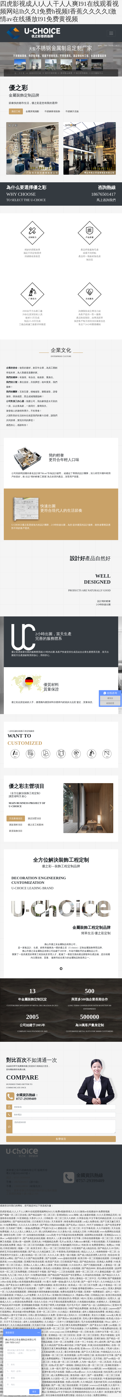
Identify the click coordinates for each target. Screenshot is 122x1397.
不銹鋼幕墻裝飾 (52, 111)
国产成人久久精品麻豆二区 (42, 1251)
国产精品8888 (89, 1268)
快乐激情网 (44, 1378)
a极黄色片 (64, 1288)
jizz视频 (113, 1325)
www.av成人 (101, 1288)
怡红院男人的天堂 (113, 1372)
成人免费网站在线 (60, 1375)
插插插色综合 (103, 1388)
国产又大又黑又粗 (90, 1352)
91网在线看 (93, 1231)
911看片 (47, 1282)
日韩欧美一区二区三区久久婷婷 (60, 1218)
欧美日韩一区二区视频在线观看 (94, 1258)
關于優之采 (17, 73)
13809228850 (21, 1186)
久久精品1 (63, 1312)
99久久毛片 (24, 1275)
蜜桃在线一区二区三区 (69, 1228)
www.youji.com (57, 1332)
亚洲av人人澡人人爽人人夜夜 (38, 1265)
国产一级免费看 (95, 1375)
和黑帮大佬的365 (79, 1378)
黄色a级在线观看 (105, 1268)
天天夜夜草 (57, 1221)
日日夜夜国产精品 (69, 1262)
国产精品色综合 (88, 1262)
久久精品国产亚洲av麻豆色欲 (59, 1345)
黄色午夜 (42, 1335)
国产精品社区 (85, 1358)
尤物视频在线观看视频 (53, 1382)
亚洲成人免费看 (105, 1262)
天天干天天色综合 (13, 1322)
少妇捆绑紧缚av (30, 1308)
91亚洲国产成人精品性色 (84, 1248)
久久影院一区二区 (60, 1378)
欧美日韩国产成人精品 (19, 1298)
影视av (15, 1282)
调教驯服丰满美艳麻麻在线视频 (43, 1292)
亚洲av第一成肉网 (22, 1241)
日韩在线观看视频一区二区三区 (98, 1238)
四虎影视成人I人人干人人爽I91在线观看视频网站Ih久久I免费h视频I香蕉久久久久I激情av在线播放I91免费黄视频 (59, 11)
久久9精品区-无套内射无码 (94, 1382)
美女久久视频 (98, 1315)
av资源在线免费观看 (23, 1302)
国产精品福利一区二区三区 (42, 1215)
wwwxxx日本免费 (98, 1385)
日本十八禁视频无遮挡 (68, 1322)
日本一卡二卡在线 (84, 1342)
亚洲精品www (111, 1235)
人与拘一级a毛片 (88, 1362)
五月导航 (98, 1358)
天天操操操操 (113, 1241)
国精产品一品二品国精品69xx (96, 1305)
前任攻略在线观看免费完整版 (60, 1395)
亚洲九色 (36, 1241)
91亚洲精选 (22, 1218)
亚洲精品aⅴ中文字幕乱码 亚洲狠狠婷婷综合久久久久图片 (75, 1392)
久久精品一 (50, 1322)
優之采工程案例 (35, 825)
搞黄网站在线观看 (94, 1235)
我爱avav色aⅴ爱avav (76, 1372)
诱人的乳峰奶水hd (48, 1231)
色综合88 (112, 1255)
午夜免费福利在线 (109, 1328)
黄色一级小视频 (68, 1255)
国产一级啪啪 (67, 1365)
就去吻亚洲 (76, 1318)
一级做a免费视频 (31, 1228)
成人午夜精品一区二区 (110, 1285)
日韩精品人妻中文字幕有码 (13, 1315)
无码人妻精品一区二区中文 (83, 1278)
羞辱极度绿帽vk (86, 1288)
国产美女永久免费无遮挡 (18, 1285)
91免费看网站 (11, 1225)
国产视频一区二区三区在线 (13, 1215)
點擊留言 (61, 1139)
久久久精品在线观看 (20, 1325)
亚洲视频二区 (50, 1318)
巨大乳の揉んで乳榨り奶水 (105, 1348)
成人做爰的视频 (88, 1215)
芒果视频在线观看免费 (83, 1388)
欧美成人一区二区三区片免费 (83, 1285)
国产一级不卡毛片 (90, 1282)
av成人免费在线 (91, 1221)
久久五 (59, 1352)
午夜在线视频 (98, 1241)
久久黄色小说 (65, 1231)
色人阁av (41, 1392)
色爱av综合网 (73, 1382)
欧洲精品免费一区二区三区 (51, 1328)
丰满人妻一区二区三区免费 (65, 1362)
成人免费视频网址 (51, 1358)
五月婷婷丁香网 (14, 1228)
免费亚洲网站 (100, 1395)
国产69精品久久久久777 (37, 1278)
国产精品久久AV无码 (108, 1248)
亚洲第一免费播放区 (94, 1292)
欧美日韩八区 (46, 1308)
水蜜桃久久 (102, 1302)
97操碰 (73, 1288)
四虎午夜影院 (52, 1245)
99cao (108, 1322)
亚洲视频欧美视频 (31, 1305)
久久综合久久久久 (33, 1318)
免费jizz (111, 1245)
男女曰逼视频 (61, 1265)
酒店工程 (15, 111)
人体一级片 (55, 1368)
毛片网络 (102, 1278)
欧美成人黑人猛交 (99, 1308)
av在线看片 (7, 1288)
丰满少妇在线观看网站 (99, 1345)
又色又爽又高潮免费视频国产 (74, 1325)
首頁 (9, 73)
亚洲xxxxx (86, 1348)
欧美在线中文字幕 (105, 1355)
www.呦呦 (74, 1215)
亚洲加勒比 (62, 1215)
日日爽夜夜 (85, 1315)
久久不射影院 (104, 1228)
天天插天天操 (39, 1325)
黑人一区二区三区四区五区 (57, 1248)
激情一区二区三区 (85, 1272)
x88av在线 (6, 1282)
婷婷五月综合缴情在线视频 (13, 1251)
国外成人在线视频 (71, 1268)
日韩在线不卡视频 (37, 1272)
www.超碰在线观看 (67, 1258)
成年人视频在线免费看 (93, 1312)
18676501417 (21, 1181)
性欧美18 (86, 1245)
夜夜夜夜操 (75, 1312)
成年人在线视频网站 (33, 1322)
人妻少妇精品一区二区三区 (33, 1255)
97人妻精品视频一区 (105, 1272)
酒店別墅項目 (34, 818)
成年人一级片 (113, 1292)
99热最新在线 (61, 1308)
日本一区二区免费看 (64, 1342)
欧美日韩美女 (61, 1285)
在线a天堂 (54, 1365)
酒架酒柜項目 (15, 825)
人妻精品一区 (110, 1265)
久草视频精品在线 (59, 1278)
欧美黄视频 (70, 1355)
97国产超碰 (81, 1345)
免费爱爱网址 (99, 1245)
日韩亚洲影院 (10, 1248)
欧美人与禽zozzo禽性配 (78, 1241)
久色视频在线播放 (86, 1302)
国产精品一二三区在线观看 (61, 1272)
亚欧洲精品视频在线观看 (44, 1298)
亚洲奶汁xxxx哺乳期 (91, 1368)
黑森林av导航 (83, 1295)
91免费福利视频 (39, 1275)
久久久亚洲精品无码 (107, 1215)
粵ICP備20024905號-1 (18, 1173)
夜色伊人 (51, 1238)
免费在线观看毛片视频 (71, 1292)
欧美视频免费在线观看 (30, 1282)
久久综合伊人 (76, 1265)
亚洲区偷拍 (100, 1338)
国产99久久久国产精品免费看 (29, 1258)
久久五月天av (44, 1295)
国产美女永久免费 (99, 1325)
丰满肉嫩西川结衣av (70, 1245)
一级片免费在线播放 (42, 1285)
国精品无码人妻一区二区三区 (89, 1365)
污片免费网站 (92, 1328)
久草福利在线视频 (92, 1275)
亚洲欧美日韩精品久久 (63, 1295)
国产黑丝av (63, 1318)
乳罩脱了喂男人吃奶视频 (53, 1305)
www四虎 (50, 1235)
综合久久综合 (41, 1302)
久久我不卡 (114, 1385)
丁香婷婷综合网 (69, 1358)
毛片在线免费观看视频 (92, 1322)
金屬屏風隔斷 (32, 111)
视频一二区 (24, 1248)
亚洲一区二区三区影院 (88, 1335)
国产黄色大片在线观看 (25, 1288)
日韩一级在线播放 (33, 1268)
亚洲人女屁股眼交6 (97, 1298)
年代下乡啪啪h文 (95, 1225)
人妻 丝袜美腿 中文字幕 (69, 1238)
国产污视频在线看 (93, 1265)
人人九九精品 (17, 1278)
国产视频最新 (114, 1278)
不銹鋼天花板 (72, 111)
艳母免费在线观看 (73, 1221)
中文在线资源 (95, 1378)
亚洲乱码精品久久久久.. (25, 1328)
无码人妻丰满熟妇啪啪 (94, 1318)
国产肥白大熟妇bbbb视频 (52, 1225)
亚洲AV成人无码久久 (67, 1315)
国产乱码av (72, 1225)
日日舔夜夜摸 (7, 1295)
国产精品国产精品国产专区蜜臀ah (65, 1275)
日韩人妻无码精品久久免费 (42, 1315)
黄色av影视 (73, 1348)
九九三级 (12, 1275)
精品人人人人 (88, 1251)
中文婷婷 (84, 1385)
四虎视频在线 (73, 1251)
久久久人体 (53, 1255)
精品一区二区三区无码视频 (30, 1245)
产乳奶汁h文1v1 (49, 1228)
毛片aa (62, 1241)
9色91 (83, 1298)
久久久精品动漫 (95, 1372)
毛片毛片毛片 (74, 1305)
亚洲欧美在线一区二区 (57, 1338)
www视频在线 (110, 1368)
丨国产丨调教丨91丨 (47, 1288)
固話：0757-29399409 (18, 1177)
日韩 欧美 (89, 1332)
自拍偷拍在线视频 (36, 1235)
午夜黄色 (61, 1251)
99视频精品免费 (50, 1241)
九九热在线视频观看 (16, 1292)
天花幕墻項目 (15, 818)
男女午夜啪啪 (108, 1335)
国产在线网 (51, 1258)
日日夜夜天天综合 (41, 1221)
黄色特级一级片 (78, 1375)
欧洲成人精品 (113, 1312)
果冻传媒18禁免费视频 (24, 1312)
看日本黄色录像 (72, 1352)
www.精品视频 (15, 1262)
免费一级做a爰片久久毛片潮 (66, 1282)
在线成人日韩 (80, 1231)
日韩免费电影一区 (74, 1332)
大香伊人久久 (36, 1218)
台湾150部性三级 (86, 1355)
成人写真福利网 (47, 1352)
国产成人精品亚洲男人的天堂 (92, 1255)
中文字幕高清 (89, 1228)
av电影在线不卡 (14, 1238)
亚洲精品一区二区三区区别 (62, 1335)
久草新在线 (82, 1218)
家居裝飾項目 (15, 831)
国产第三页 (42, 1365)
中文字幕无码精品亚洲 (100, 1218)
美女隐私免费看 (8, 1245)
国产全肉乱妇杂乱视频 (34, 1238)
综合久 (82, 1225)
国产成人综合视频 (71, 1368)
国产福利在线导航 (22, 1221)
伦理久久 (112, 1298)
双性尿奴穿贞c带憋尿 (69, 1298)
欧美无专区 (37, 1248)
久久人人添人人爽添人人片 (24, 1231)
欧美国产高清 (52, 1262)
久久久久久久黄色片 (29, 1225)
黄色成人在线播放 (52, 1268)
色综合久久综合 (84, 1395)
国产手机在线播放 (75, 1328)
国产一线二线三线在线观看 (65, 1385)
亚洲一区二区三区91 (47, 1312)
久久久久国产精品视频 (81, 1338)
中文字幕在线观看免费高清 (62, 1302)
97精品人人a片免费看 (26, 1295)
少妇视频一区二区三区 (52, 1355)
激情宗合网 (10, 1235)
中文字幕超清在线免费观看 (70, 1235)
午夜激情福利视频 (112, 1378)
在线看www (52, 1325)
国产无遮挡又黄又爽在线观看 (57, 1388)
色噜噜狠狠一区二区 (106, 1251)
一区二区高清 (105, 1362)
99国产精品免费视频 (78, 1308)
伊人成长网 (100, 1342)
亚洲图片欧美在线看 (34, 1262)
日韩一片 (21, 1235)
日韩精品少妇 (98, 1295)
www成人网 (112, 1315)
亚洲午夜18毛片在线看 (53, 1372)
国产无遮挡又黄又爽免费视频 (53, 1348)
